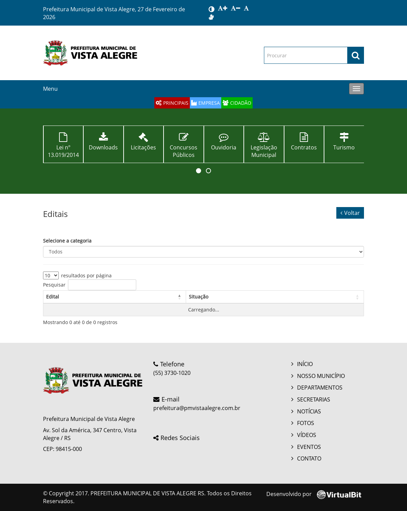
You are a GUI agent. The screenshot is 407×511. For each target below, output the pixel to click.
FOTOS (305, 423)
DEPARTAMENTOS (319, 387)
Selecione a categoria (67, 240)
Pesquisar (54, 284)
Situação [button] (198, 296)
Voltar (350, 213)
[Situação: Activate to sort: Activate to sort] (275, 296)
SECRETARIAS (313, 399)
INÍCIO (305, 364)
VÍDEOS (306, 435)
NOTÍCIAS (309, 411)
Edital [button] (52, 296)
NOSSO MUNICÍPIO (321, 376)
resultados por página (86, 275)
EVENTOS (309, 447)
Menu (50, 88)
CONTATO (309, 458)
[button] (199, 170)
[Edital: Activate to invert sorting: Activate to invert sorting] (114, 296)
